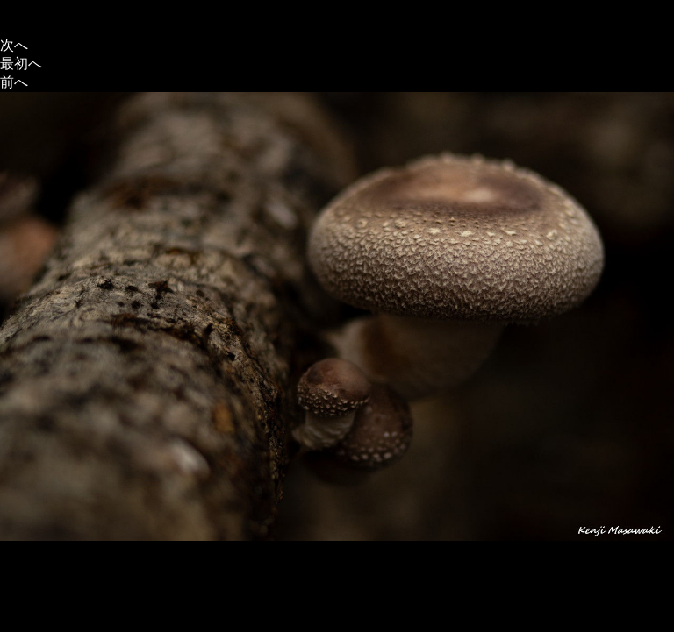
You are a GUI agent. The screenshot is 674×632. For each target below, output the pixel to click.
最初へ (21, 63)
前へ (14, 82)
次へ (14, 45)
